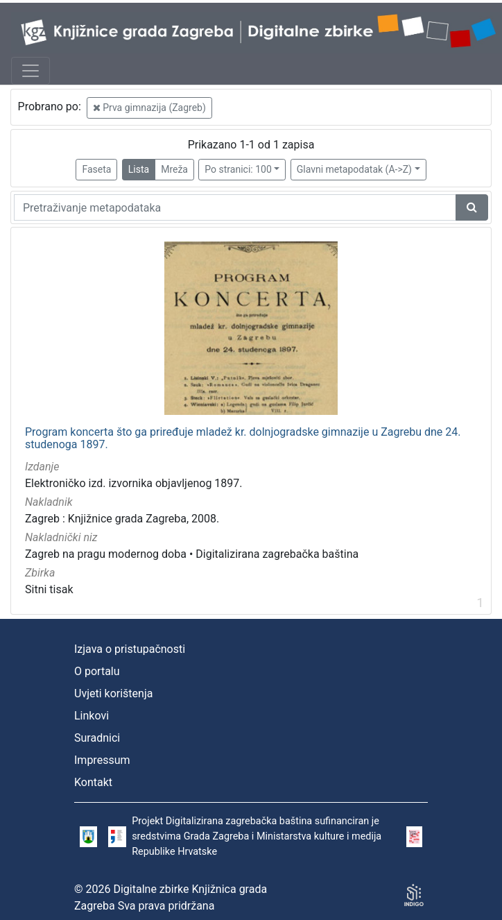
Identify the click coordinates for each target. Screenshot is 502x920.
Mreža (174, 169)
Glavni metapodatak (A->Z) (354, 169)
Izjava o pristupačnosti (129, 649)
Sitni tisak (49, 589)
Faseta (96, 169)
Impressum (102, 760)
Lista (138, 169)
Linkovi (91, 715)
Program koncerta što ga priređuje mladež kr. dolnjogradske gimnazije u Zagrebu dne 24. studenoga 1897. (243, 438)
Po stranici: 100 (238, 169)
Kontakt (93, 782)
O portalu (97, 671)
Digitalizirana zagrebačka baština (277, 554)
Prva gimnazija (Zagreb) (149, 107)
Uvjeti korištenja (113, 693)
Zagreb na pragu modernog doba (106, 554)
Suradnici (97, 737)
